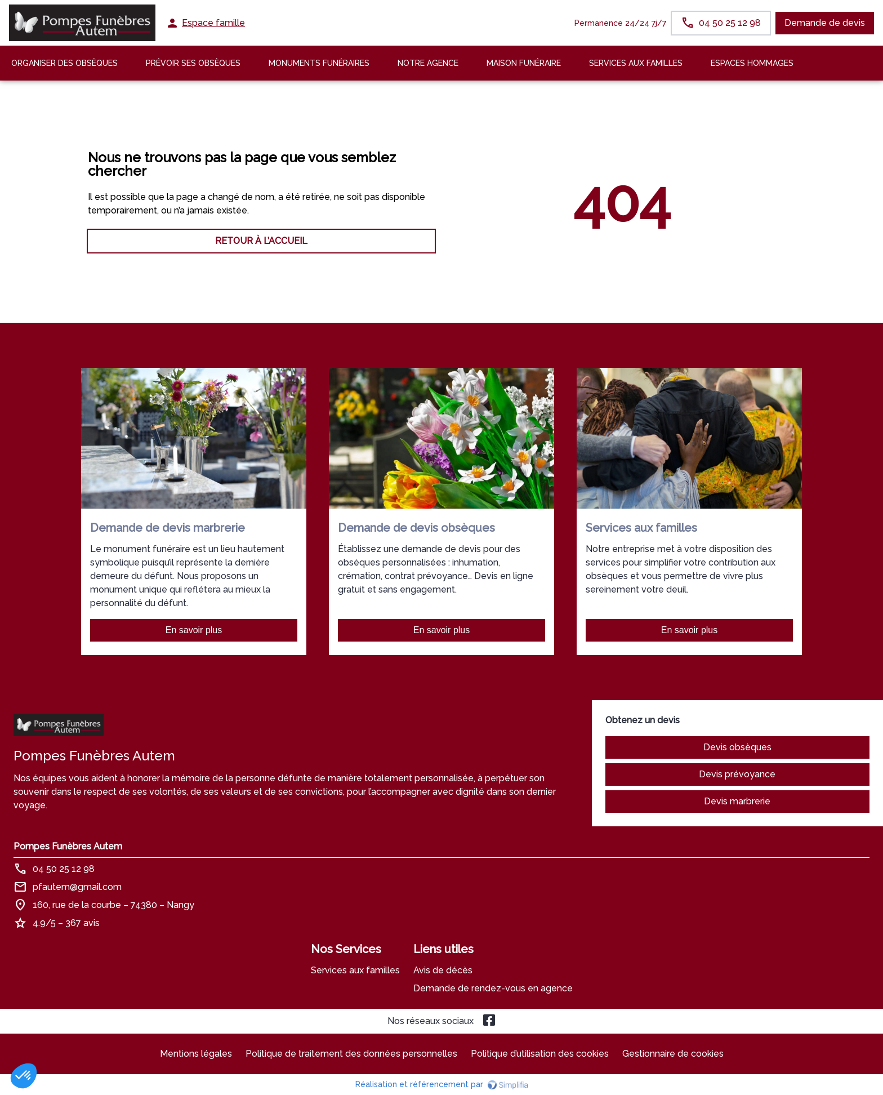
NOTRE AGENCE (428, 63)
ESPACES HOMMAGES (752, 63)
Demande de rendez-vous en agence (493, 988)
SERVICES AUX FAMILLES (636, 63)
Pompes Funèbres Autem (68, 846)
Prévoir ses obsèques (193, 63)
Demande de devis (824, 22)
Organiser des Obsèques (64, 63)
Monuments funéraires (319, 63)
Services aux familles (355, 970)
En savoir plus (194, 630)
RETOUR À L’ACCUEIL (261, 240)
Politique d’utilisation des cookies (540, 1053)
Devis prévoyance (737, 774)
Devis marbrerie (737, 801)
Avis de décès (442, 970)
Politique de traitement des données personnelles (351, 1053)
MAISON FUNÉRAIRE (524, 63)
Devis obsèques (737, 747)
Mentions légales (196, 1053)
